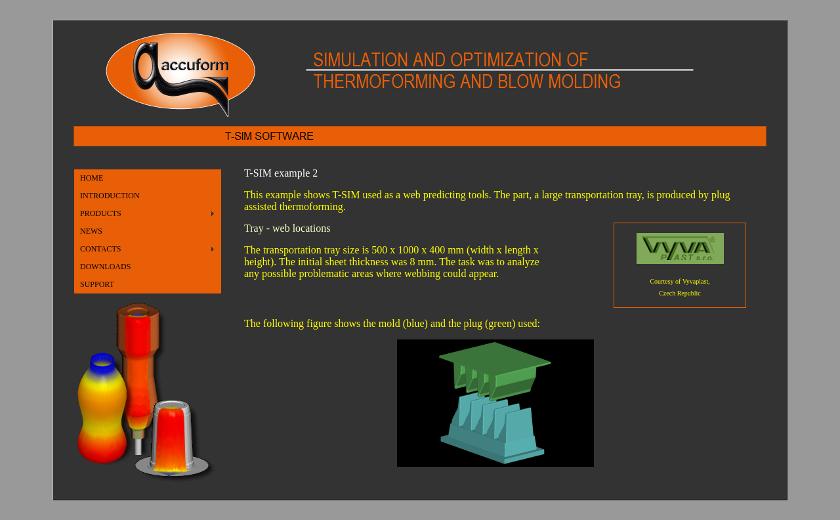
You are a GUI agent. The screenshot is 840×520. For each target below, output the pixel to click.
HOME (91, 178)
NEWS (91, 231)
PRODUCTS (100, 213)
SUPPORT (97, 284)
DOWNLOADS (105, 266)
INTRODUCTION (110, 195)
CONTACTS (100, 248)
